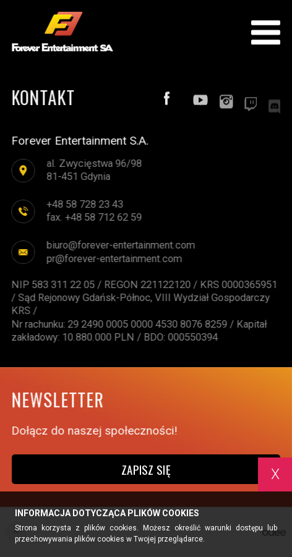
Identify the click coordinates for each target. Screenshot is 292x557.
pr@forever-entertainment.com (113, 259)
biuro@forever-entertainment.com (120, 246)
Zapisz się (146, 469)
